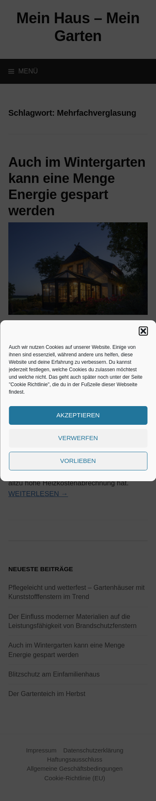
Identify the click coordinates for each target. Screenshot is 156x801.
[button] (143, 331)
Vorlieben (78, 460)
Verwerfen (78, 437)
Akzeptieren (77, 415)
